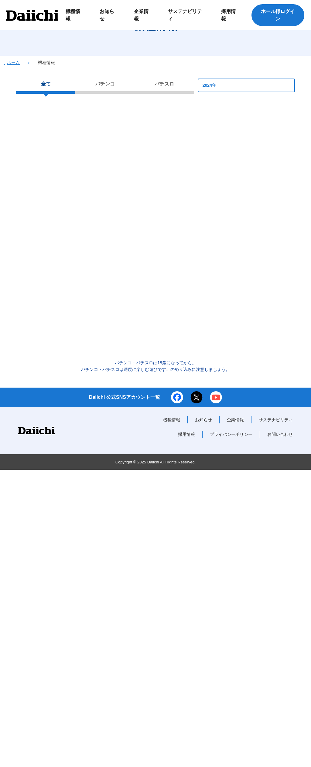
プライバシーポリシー (231, 731)
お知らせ (203, 717)
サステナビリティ (276, 717)
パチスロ (164, 114)
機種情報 (171, 717)
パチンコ (105, 114)
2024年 (246, 116)
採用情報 (186, 731)
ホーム (13, 92)
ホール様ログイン (278, 15)
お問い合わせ (280, 731)
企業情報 (235, 717)
